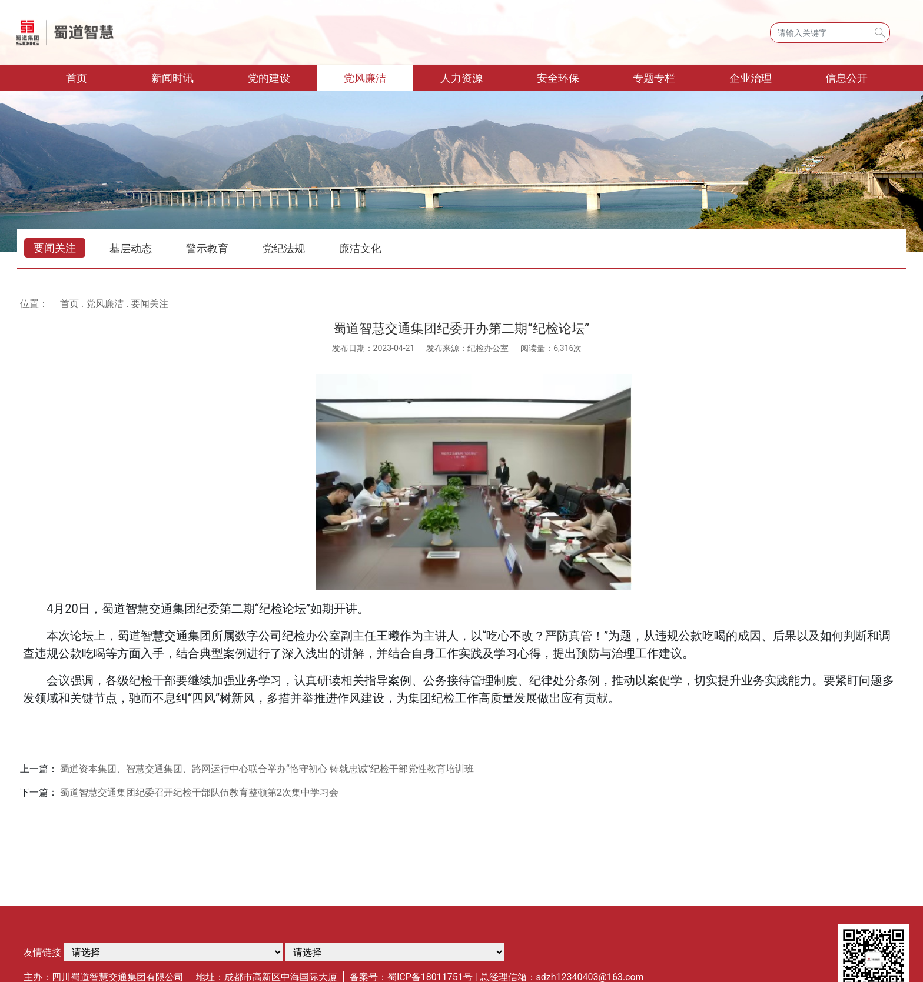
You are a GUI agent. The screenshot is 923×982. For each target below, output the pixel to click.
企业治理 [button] (750, 78)
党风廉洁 (105, 303)
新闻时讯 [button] (172, 78)
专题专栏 (654, 78)
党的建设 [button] (269, 78)
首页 (95, 76)
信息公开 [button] (846, 78)
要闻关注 (55, 248)
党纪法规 (284, 248)
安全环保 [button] (558, 78)
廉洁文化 (360, 248)
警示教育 (207, 248)
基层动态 (130, 248)
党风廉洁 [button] (365, 78)
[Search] (830, 32)
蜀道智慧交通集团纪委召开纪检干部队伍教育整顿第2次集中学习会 (199, 792)
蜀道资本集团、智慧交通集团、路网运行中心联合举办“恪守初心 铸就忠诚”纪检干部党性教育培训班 (267, 768)
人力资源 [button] (461, 78)
